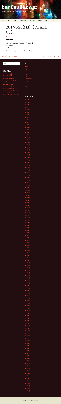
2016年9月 (27, 323)
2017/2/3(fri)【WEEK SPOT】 (50, 56)
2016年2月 (27, 340)
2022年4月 (27, 180)
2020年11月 (27, 202)
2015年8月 (27, 356)
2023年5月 (27, 147)
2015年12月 (27, 345)
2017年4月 (27, 305)
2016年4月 (27, 335)
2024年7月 (27, 112)
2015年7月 (27, 358)
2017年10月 (27, 290)
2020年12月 (27, 200)
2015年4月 (27, 366)
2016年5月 (27, 333)
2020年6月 (27, 215)
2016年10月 (27, 320)
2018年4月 (27, 275)
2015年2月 (27, 371)
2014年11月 (27, 378)
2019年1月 (27, 253)
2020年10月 (27, 205)
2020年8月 (27, 210)
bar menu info (29, 78)
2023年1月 (27, 157)
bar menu (32, 20)
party (15, 20)
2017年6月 (27, 300)
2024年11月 (27, 102)
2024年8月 (27, 109)
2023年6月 (27, 145)
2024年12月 (27, 99)
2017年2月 (27, 310)
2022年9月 (27, 167)
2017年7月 (27, 298)
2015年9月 (27, 353)
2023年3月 (27, 152)
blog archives (23, 20)
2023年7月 (27, 142)
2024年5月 (27, 117)
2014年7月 (27, 388)
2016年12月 (27, 315)
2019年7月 (27, 238)
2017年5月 (27, 303)
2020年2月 (27, 220)
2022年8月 (27, 170)
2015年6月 (27, 361)
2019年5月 (27, 243)
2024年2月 (27, 125)
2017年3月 (27, 308)
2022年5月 (27, 177)
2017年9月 (27, 293)
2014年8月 (27, 386)
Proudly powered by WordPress (30, 400)
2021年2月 (27, 195)
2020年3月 (27, 217)
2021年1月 (27, 197)
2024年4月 (27, 120)
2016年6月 (27, 330)
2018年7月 (27, 268)
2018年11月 (27, 258)
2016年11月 (27, 318)
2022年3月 (27, 182)
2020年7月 (27, 212)
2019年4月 (27, 245)
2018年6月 (27, 270)
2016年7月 (27, 328)
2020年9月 (27, 207)
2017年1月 (27, 313)
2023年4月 (27, 150)
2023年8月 (27, 140)
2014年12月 (27, 376)
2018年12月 (27, 255)
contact (53, 20)
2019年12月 (27, 225)
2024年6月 (27, 114)
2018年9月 (27, 263)
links (46, 20)
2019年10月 (27, 230)
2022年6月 (27, 175)
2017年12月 (27, 285)
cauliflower (23, 36)
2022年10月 (27, 165)
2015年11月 (27, 348)
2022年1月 (27, 185)
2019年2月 (27, 250)
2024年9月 (27, 107)
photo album (29, 76)
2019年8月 (27, 235)
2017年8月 (27, 295)
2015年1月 (27, 373)
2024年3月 (27, 122)
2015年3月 (27, 368)
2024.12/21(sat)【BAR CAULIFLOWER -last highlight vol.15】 (10, 80)
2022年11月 (27, 162)
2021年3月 (27, 192)
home (3, 20)
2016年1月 (27, 343)
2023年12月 (27, 130)
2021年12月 (27, 187)
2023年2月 (27, 155)
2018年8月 (27, 265)
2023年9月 (27, 137)
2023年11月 (27, 132)
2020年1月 (27, 222)
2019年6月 (27, 240)
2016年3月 (27, 338)
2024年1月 (27, 127)
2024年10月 (27, 104)
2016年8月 (27, 325)
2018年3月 (27, 278)
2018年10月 (27, 260)
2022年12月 (27, 160)
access (40, 20)
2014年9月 (27, 383)
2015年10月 (27, 351)
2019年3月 (27, 248)
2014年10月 (27, 381)
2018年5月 (27, 273)
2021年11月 (27, 190)
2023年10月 (27, 135)
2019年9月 (27, 233)
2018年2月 (27, 280)
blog (9, 20)
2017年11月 (27, 288)
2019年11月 (27, 227)
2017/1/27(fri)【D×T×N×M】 (10, 56)
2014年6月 (27, 391)
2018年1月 (27, 283)
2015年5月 (27, 363)
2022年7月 (27, 172)
